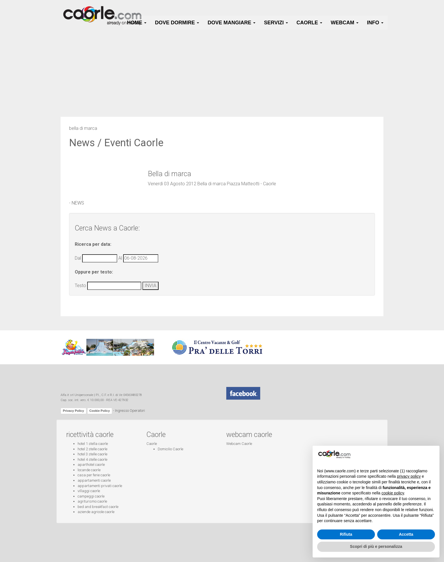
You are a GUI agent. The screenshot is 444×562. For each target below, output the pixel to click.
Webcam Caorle (239, 444)
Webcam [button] (344, 22)
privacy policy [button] (409, 476)
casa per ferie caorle (94, 475)
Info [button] (375, 22)
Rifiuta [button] (346, 534)
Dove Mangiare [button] (231, 22)
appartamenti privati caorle (100, 486)
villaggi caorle (89, 491)
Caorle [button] (309, 22)
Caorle (151, 444)
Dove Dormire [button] (177, 22)
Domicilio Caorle (170, 449)
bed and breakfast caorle (98, 507)
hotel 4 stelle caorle (92, 459)
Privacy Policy (73, 410)
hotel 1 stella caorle (93, 444)
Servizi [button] (276, 22)
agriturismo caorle (92, 501)
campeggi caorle (91, 496)
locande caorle (89, 470)
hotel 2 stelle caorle (92, 449)
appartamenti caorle (94, 480)
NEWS (78, 203)
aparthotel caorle (91, 464)
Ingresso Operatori (130, 411)
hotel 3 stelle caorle (92, 454)
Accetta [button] (406, 534)
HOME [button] (136, 22)
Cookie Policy (99, 410)
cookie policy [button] (392, 493)
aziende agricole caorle (96, 512)
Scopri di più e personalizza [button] (376, 546)
